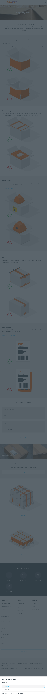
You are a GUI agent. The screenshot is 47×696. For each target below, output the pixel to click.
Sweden (23, 687)
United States (6, 690)
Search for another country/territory (12, 693)
